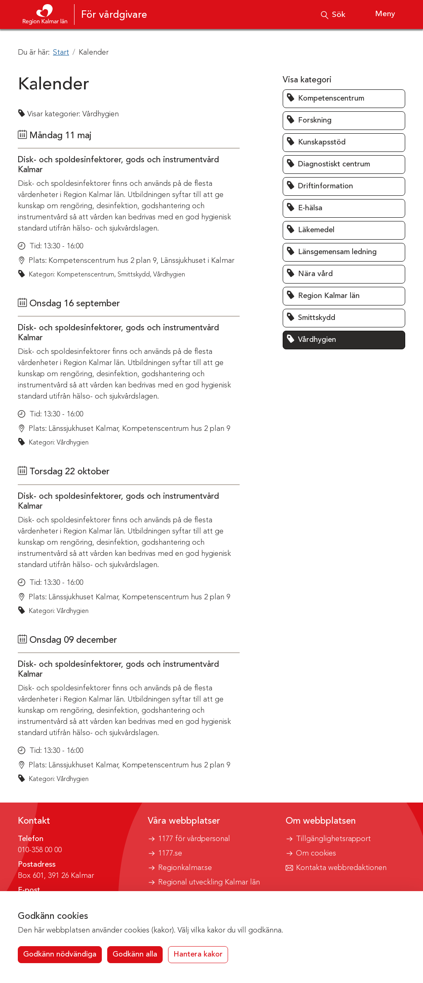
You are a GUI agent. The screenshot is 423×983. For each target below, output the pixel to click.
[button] (344, 99)
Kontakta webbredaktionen (341, 868)
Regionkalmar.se (185, 868)
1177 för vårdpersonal (194, 839)
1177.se (170, 853)
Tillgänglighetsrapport (333, 839)
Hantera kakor (198, 954)
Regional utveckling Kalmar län (209, 882)
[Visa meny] (377, 14)
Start (61, 52)
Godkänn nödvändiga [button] (59, 954)
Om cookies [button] (316, 853)
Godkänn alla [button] (135, 954)
